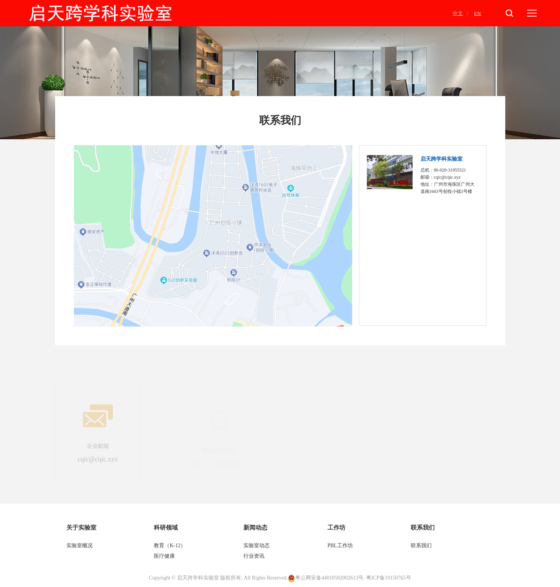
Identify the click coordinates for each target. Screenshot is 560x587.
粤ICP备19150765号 (388, 578)
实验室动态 (256, 545)
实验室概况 (79, 545)
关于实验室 (81, 527)
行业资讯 (253, 556)
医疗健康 (165, 556)
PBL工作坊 (340, 545)
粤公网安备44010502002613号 (329, 578)
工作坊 (336, 527)
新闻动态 (255, 527)
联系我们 (423, 527)
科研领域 (166, 527)
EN (477, 13)
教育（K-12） (170, 545)
